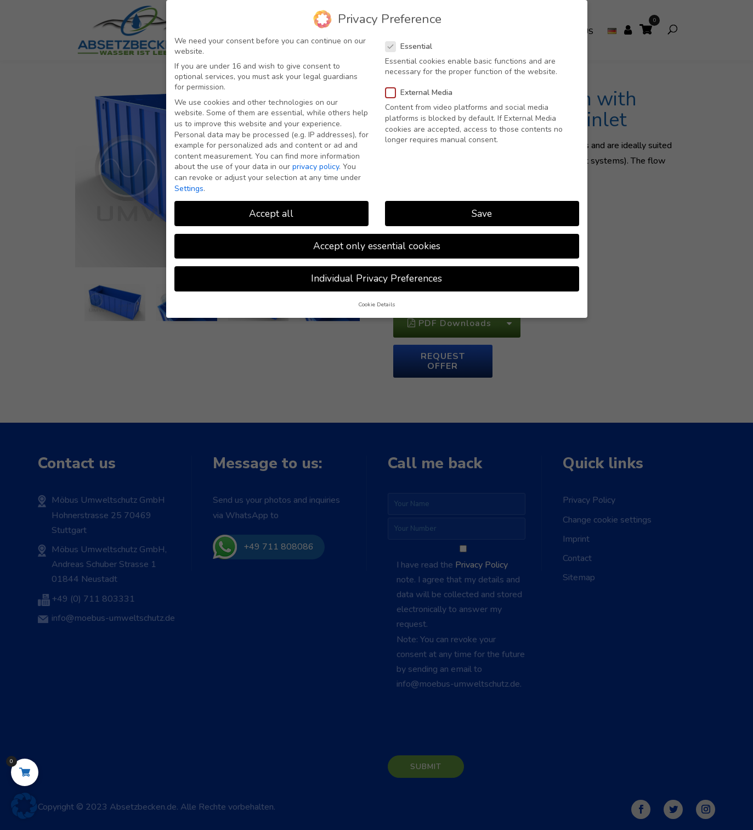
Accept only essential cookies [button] (376, 246)
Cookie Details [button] (376, 304)
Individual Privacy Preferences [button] (376, 278)
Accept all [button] (271, 213)
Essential (413, 46)
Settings (188, 188)
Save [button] (482, 213)
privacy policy (315, 166)
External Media (423, 92)
